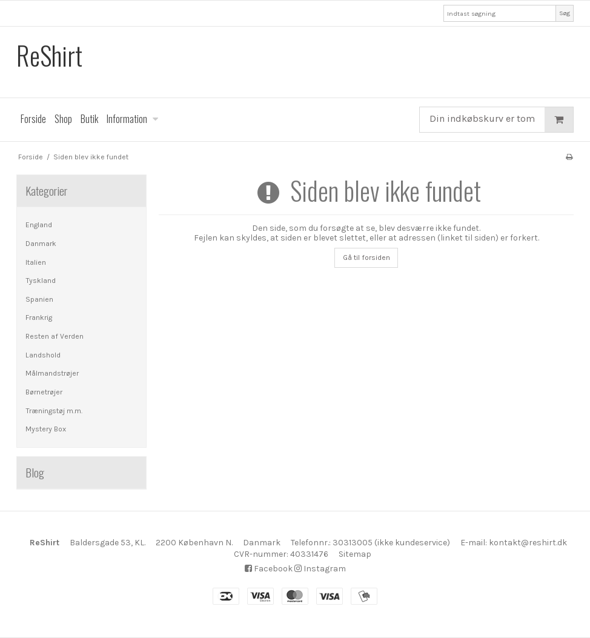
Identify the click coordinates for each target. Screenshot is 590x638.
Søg (564, 13)
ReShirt (49, 55)
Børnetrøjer (43, 392)
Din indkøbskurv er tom (501, 119)
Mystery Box (45, 429)
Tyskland (40, 280)
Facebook (269, 568)
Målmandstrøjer (52, 373)
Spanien (39, 299)
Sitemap (355, 554)
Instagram (320, 568)
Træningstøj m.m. (53, 411)
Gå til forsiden (366, 257)
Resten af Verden (54, 336)
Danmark (40, 243)
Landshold (43, 355)
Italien (35, 262)
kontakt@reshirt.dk (528, 542)
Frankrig (38, 317)
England (38, 225)
